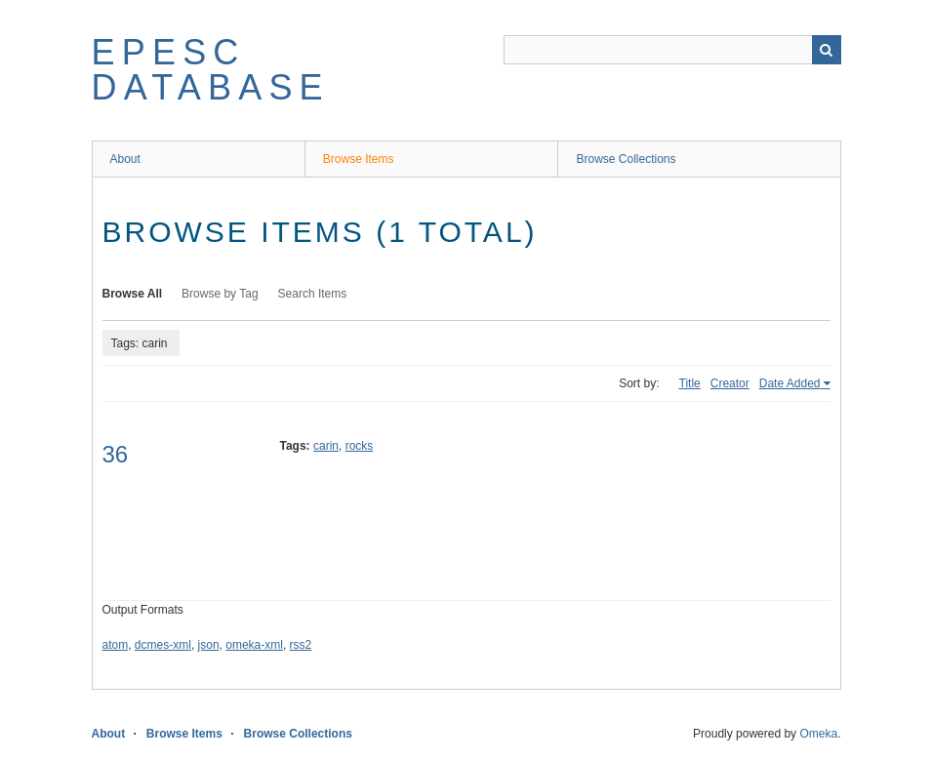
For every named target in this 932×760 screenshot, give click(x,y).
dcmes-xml (163, 645)
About (125, 159)
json (209, 645)
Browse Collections (625, 159)
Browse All (132, 293)
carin (326, 446)
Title (690, 383)
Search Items (312, 293)
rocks (359, 446)
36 (115, 454)
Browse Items (358, 159)
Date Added (790, 383)
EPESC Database (211, 69)
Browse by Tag (220, 293)
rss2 (301, 645)
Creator (730, 383)
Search (826, 49)
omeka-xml (254, 645)
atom (115, 645)
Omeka (818, 733)
